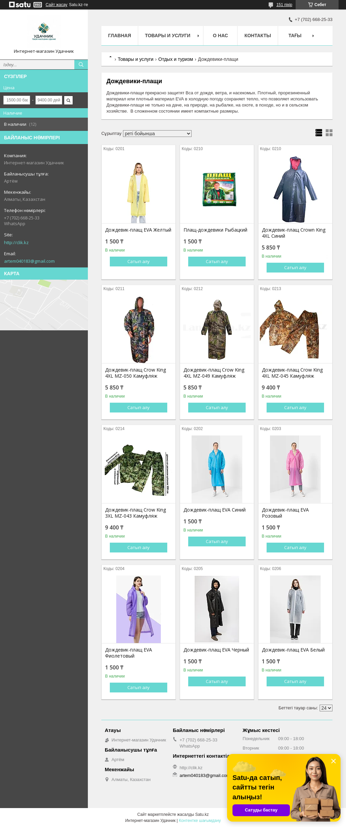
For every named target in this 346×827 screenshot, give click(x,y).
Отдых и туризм (175, 59)
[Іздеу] (81, 65)
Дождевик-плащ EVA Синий (214, 510)
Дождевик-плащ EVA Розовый (285, 513)
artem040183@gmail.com (29, 261)
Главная (119, 35)
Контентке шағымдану (200, 820)
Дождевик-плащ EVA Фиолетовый (128, 653)
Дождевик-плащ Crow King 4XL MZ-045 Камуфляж (292, 373)
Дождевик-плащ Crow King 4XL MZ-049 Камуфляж (213, 373)
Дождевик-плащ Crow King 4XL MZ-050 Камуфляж (135, 373)
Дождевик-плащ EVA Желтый (138, 230)
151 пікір (284, 4)
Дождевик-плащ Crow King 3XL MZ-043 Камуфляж (135, 513)
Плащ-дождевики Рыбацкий (215, 230)
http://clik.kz (16, 242)
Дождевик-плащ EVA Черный (216, 650)
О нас (220, 35)
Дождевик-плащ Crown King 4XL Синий (293, 233)
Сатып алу (138, 261)
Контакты (257, 35)
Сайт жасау (56, 4)
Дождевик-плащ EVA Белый (293, 650)
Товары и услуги (168, 35)
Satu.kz (202, 814)
